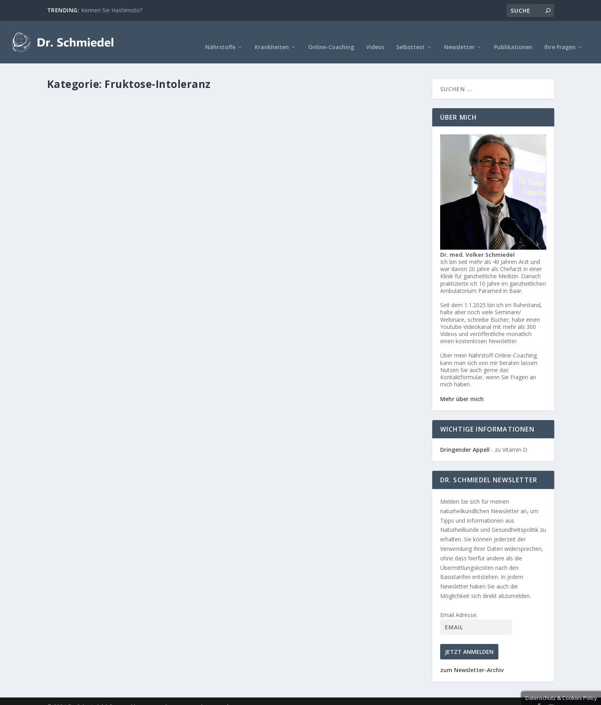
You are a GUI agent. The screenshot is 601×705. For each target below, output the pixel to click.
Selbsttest (410, 36)
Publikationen (513, 36)
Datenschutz (222, 695)
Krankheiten (272, 36)
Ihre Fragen (560, 36)
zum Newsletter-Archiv (472, 659)
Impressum (183, 695)
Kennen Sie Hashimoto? (111, 10)
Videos (375, 36)
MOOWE (152, 695)
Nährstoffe (220, 36)
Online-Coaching (331, 36)
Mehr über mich (462, 388)
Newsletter (459, 36)
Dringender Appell (465, 439)
